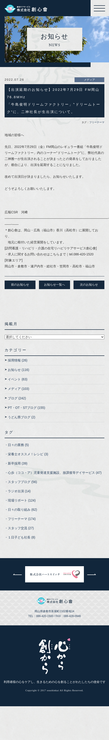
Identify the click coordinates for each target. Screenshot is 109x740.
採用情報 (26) (17, 360)
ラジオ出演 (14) (19, 491)
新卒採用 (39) (17, 463)
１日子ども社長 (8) (21, 537)
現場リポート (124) (22, 500)
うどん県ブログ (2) (21, 417)
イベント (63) (17, 379)
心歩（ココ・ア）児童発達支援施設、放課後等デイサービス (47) (55, 472)
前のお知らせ (20, 284)
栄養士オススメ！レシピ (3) (28, 454)
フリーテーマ (96, 122)
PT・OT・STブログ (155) (26, 408)
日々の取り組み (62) (22, 509)
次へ (92, 574)
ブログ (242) (17, 398)
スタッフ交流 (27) (21, 528)
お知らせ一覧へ (54, 284)
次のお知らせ (89, 284)
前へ (17, 574)
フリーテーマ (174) (22, 519)
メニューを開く (100, 8)
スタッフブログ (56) (22, 482)
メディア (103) (18, 389)
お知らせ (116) (18, 370)
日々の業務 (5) (18, 445)
